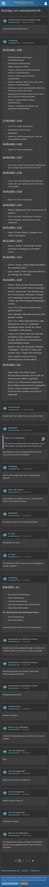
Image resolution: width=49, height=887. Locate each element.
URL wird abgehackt (16, 751)
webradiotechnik (14, 22)
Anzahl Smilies (14, 706)
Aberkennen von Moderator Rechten (23, 639)
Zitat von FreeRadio (14, 438)
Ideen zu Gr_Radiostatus (18, 727)
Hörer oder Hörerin (16, 490)
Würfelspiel (12, 428)
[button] (46, 3)
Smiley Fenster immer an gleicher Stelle (24, 20)
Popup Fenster (14, 407)
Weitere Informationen (10, 884)
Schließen (24, 884)
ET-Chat (11, 534)
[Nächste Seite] (33, 861)
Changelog (12, 40)
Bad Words (12, 513)
